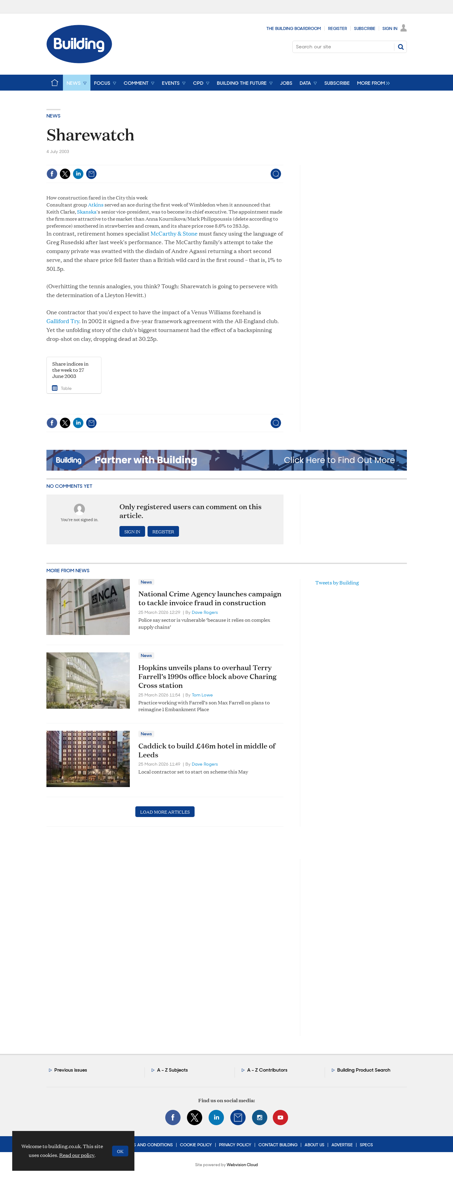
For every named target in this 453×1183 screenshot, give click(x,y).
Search (401, 47)
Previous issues (70, 1070)
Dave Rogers (205, 612)
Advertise (342, 1145)
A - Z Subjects (172, 1070)
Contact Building (278, 1145)
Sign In (389, 28)
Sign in (132, 531)
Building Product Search (363, 1070)
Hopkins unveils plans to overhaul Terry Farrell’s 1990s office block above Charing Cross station (207, 676)
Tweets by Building (337, 582)
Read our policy (76, 1155)
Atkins (96, 204)
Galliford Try (62, 321)
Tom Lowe (202, 695)
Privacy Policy (235, 1145)
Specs (366, 1145)
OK (120, 1151)
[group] (371, 83)
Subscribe (364, 28)
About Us (314, 1145)
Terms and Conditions (147, 1145)
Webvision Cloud (242, 1164)
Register (337, 28)
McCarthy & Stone (174, 233)
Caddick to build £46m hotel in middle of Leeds (207, 750)
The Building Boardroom (293, 28)
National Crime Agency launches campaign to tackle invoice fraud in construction (209, 598)
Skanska (87, 211)
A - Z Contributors (267, 1070)
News (53, 116)
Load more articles (165, 811)
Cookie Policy (196, 1145)
